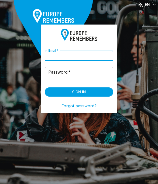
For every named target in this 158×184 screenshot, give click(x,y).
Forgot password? (79, 105)
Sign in (79, 92)
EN (147, 4)
